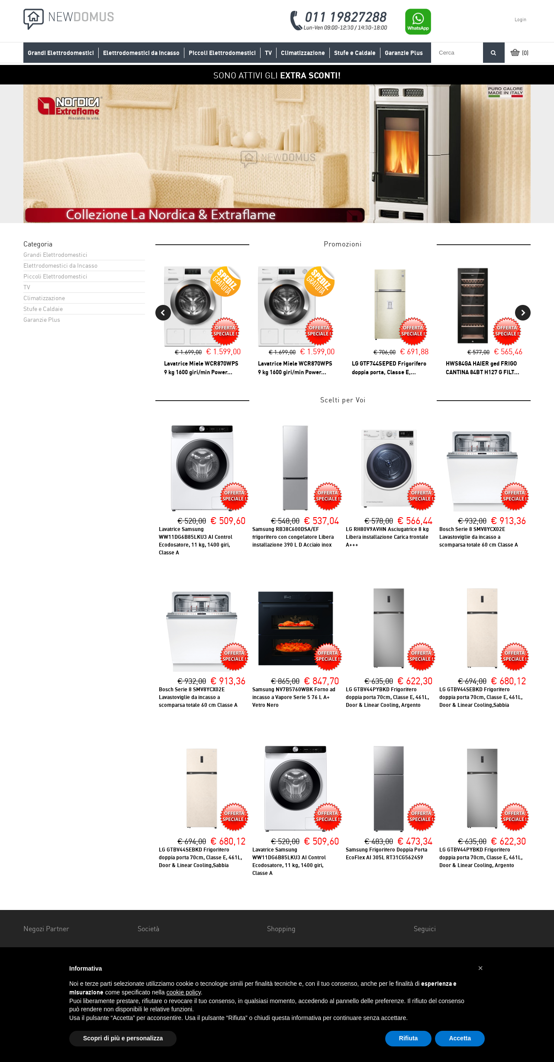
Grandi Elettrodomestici (61, 53)
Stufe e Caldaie (355, 53)
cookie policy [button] (184, 992)
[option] (277, 153)
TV (268, 53)
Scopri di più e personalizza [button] (123, 1038)
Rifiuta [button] (408, 1038)
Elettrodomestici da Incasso (141, 53)
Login (520, 19)
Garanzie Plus (404, 53)
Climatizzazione (303, 53)
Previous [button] (163, 313)
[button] (480, 968)
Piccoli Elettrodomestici (222, 53)
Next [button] (523, 313)
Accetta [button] (460, 1038)
